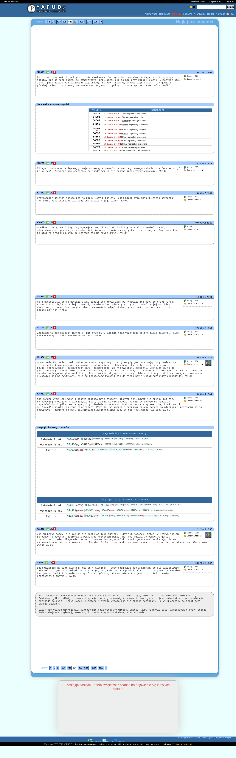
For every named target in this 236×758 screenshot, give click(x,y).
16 (193, 365)
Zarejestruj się (214, 2)
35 (193, 305)
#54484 (136, 519)
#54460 (73, 452)
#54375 (92, 519)
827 (76, 22)
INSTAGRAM (94, 753)
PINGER (119, 753)
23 (193, 171)
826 (70, 22)
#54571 (139, 447)
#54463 (75, 519)
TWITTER (107, 753)
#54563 (108, 513)
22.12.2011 (200, 538)
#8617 (127, 457)
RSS (230, 14)
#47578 (123, 524)
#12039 (75, 457)
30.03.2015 (200, 358)
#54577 (164, 513)
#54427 (86, 452)
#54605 (151, 513)
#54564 (98, 452)
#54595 (86, 446)
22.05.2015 (200, 329)
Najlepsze (164, 14)
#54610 (137, 513)
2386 (89, 22)
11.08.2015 (200, 298)
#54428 (147, 519)
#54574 (148, 447)
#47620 (108, 524)
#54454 (158, 519)
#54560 (98, 446)
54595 (96, 138)
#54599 (176, 513)
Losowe (187, 14)
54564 (96, 123)
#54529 (122, 513)
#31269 (139, 457)
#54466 (109, 452)
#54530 (119, 452)
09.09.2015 (200, 224)
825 (64, 22)
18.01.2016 (200, 72)
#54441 (139, 452)
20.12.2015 (200, 164)
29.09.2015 (200, 194)
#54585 (130, 447)
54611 (96, 115)
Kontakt (220, 14)
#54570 (73, 446)
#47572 (174, 524)
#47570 (162, 524)
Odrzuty (176, 14)
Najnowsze (151, 14)
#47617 (92, 524)
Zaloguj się (229, 2)
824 (59, 22)
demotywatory (90, 756)
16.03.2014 (200, 398)
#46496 (150, 524)
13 (193, 335)
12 (193, 578)
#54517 (109, 446)
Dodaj (210, 14)
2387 (96, 22)
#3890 (90, 457)
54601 (96, 119)
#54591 (119, 446)
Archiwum (199, 14)
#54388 (168, 519)
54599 (96, 151)
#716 (149, 457)
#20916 (103, 457)
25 (193, 544)
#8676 (116, 457)
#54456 (123, 519)
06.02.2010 (200, 571)
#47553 (137, 524)
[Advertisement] (13, 379)
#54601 (75, 513)
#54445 (130, 452)
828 (81, 22)
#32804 (159, 457)
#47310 (75, 524)
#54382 (148, 452)
